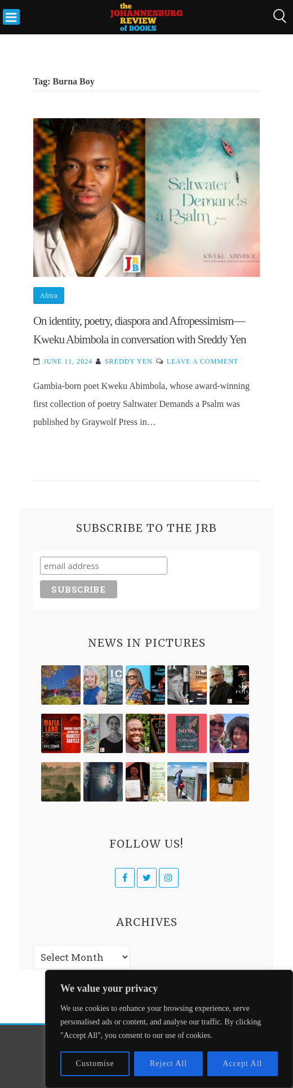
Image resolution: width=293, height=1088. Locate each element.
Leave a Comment (202, 361)
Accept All (242, 1063)
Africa (48, 295)
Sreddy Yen (129, 361)
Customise (95, 1063)
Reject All (168, 1063)
